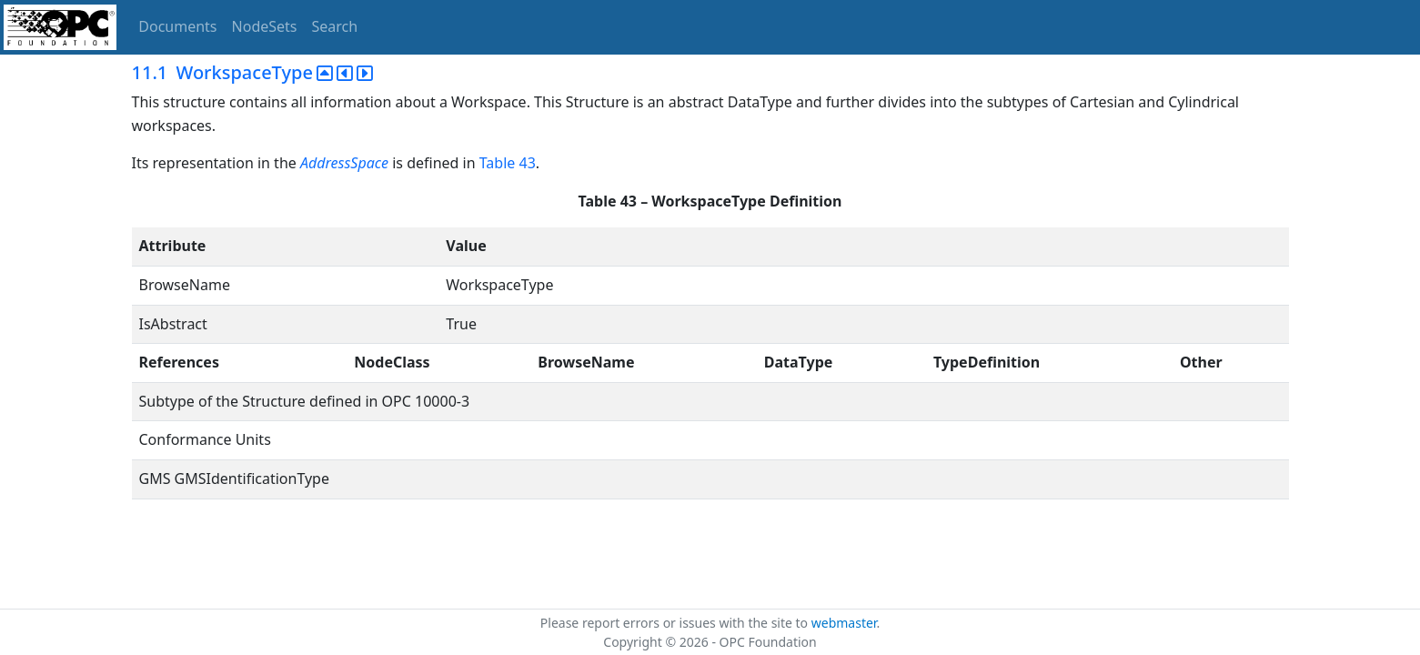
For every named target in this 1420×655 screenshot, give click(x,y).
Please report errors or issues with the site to (675, 622)
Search (335, 26)
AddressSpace (344, 163)
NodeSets (264, 26)
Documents (177, 26)
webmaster (844, 622)
